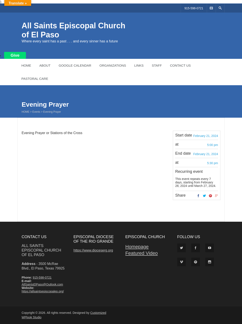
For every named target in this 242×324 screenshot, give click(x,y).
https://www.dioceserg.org (93, 250)
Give (15, 55)
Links (138, 65)
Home (26, 65)
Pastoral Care (34, 78)
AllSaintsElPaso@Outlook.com (42, 284)
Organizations (112, 65)
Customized (98, 312)
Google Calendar (75, 65)
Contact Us (180, 65)
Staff (157, 65)
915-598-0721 (193, 8)
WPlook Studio (31, 317)
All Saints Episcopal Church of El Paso (41, 250)
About (45, 65)
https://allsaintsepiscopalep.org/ (43, 291)
